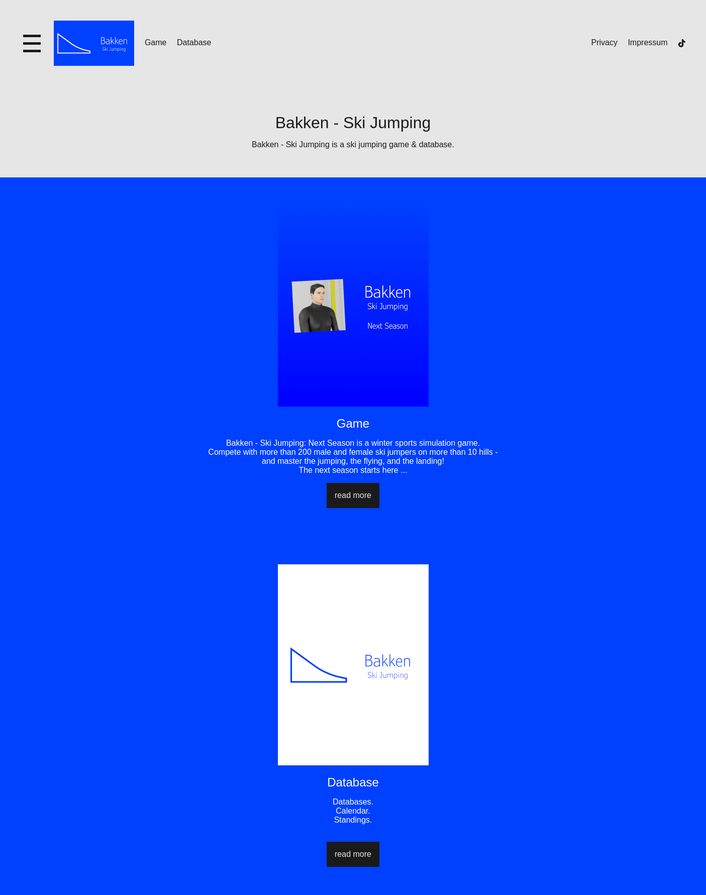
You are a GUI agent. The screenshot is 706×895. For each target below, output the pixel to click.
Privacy (604, 42)
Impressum (647, 42)
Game (156, 42)
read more (353, 495)
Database (194, 42)
